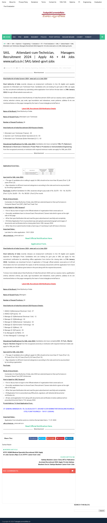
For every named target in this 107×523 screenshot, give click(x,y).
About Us (12, 2)
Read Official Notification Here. (37, 249)
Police (44, 37)
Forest (88, 37)
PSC (20, 37)
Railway (34, 37)
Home (4, 2)
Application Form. (37, 254)
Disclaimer (34, 2)
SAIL (60, 71)
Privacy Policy (23, 2)
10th (19, 71)
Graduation (98, 2)
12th (22, 71)
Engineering (87, 2)
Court (80, 37)
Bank (26, 37)
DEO (13, 42)
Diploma (72, 2)
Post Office (54, 37)
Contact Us (52, 2)
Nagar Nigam (68, 37)
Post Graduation (9, 6)
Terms (43, 2)
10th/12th (63, 2)
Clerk (5, 42)
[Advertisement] (53, 27)
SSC (14, 37)
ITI (79, 2)
